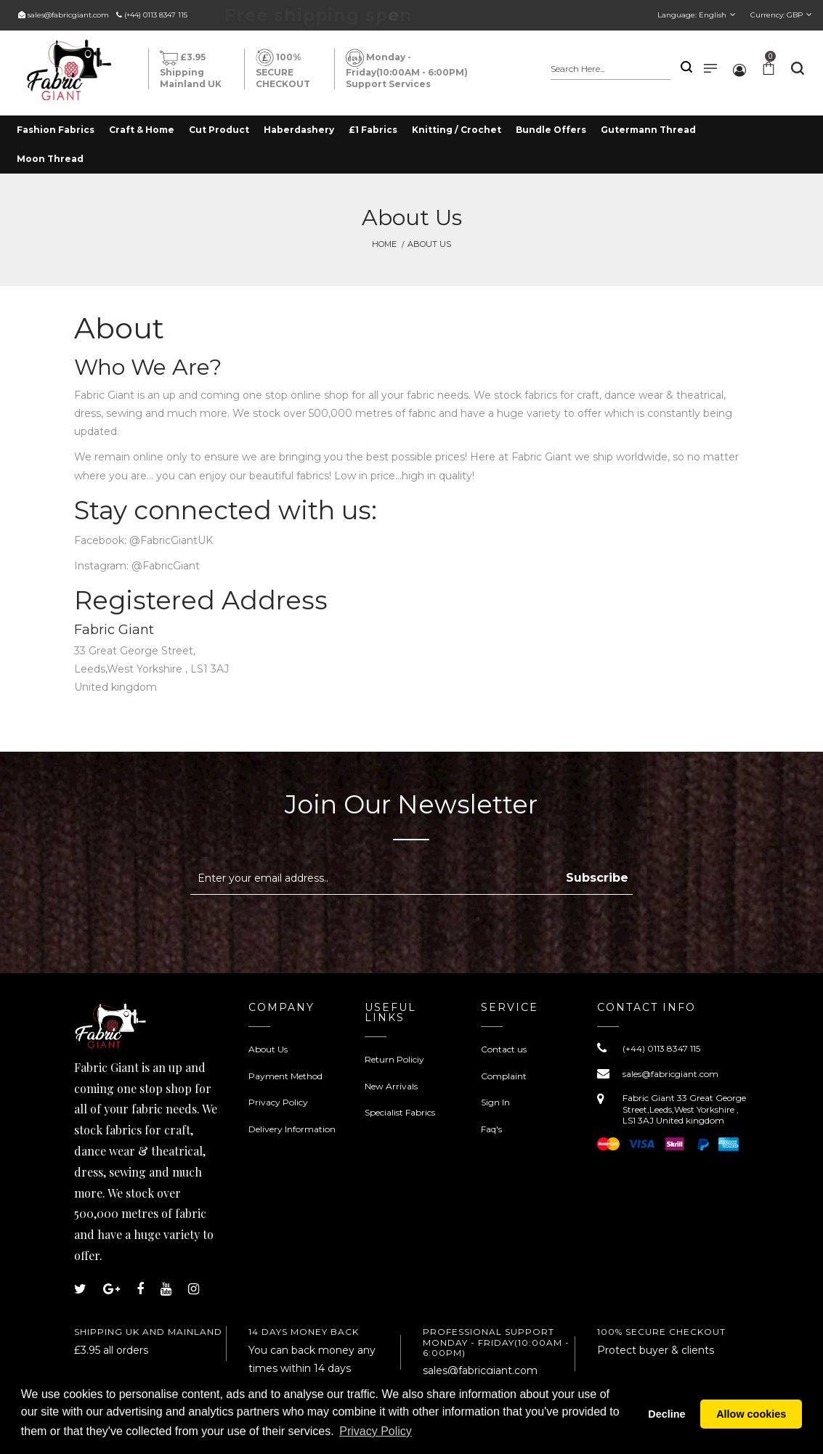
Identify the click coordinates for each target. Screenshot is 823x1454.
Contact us (504, 1049)
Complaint (504, 1076)
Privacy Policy (278, 1102)
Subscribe (597, 878)
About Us (268, 1049)
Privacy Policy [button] (375, 1431)
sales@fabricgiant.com (68, 15)
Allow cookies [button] (751, 1414)
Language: (691, 15)
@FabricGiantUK (171, 540)
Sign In (495, 1102)
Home (384, 244)
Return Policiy (394, 1059)
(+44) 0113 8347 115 (155, 15)
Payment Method (285, 1076)
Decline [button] (666, 1414)
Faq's (491, 1129)
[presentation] (312, 930)
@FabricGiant (165, 565)
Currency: (776, 15)
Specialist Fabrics (400, 1112)
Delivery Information (292, 1129)
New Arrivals (391, 1086)
